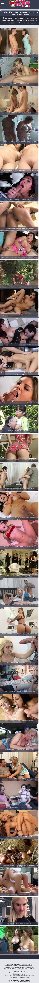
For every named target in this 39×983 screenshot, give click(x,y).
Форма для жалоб (25, 980)
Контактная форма (13, 980)
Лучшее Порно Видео (25, 20)
